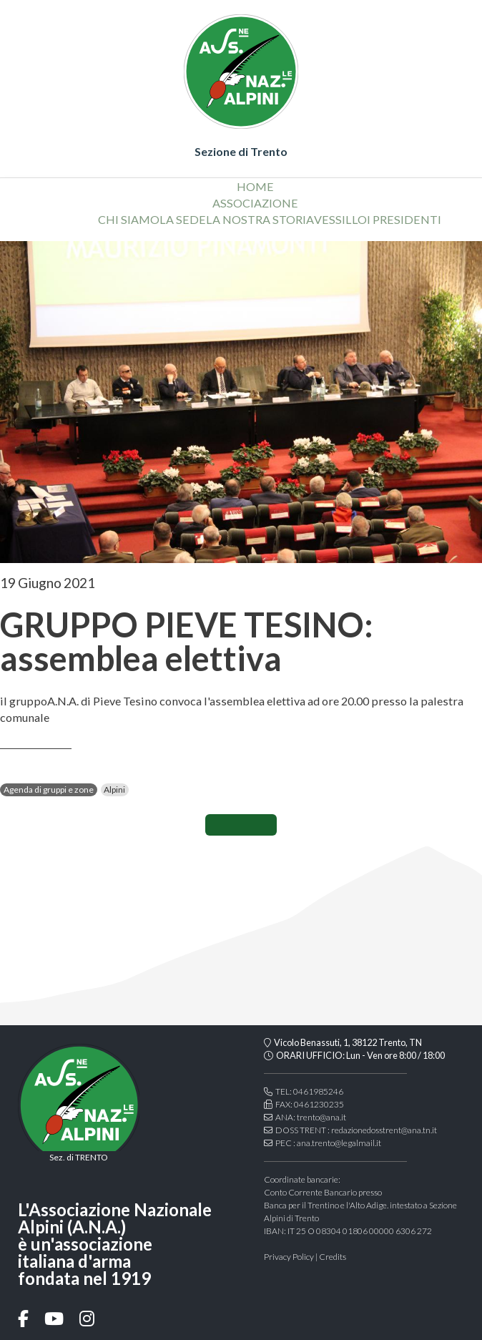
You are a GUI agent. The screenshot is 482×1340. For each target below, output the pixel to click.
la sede (182, 219)
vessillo (340, 219)
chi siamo (128, 219)
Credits (332, 1256)
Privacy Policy (289, 1256)
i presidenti (404, 219)
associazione (255, 203)
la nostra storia (260, 219)
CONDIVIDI (241, 825)
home (255, 186)
